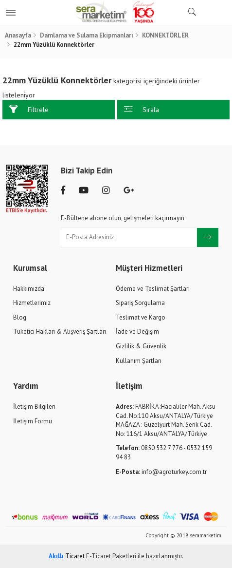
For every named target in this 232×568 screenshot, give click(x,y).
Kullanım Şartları (138, 361)
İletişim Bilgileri (34, 406)
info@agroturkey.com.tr (161, 472)
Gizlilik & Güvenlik (141, 346)
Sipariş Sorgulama (140, 303)
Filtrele (29, 109)
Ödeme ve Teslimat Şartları (153, 288)
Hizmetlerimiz (32, 303)
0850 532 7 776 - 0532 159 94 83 (164, 452)
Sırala (141, 109)
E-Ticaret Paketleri (111, 556)
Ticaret (67, 556)
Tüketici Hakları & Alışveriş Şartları (59, 331)
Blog (19, 317)
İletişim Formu (32, 421)
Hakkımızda (28, 288)
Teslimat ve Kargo (140, 317)
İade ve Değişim (137, 331)
